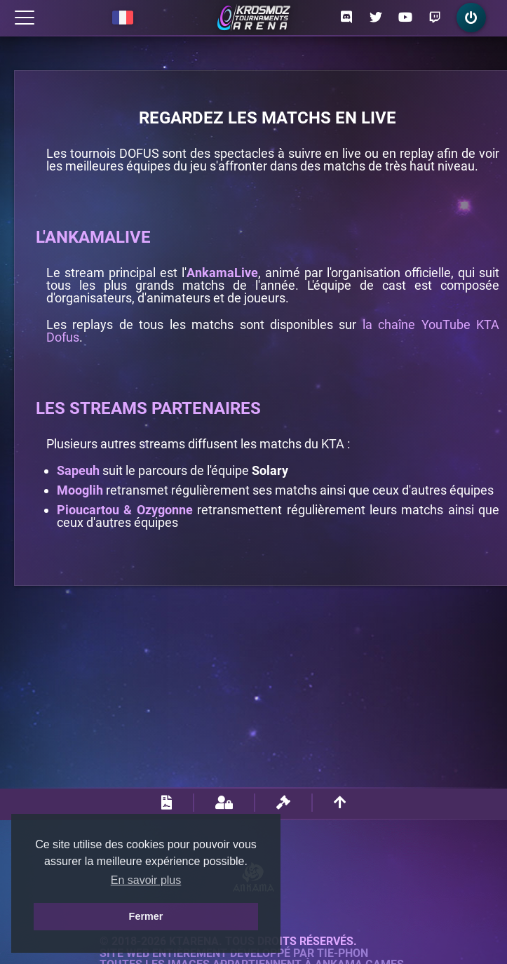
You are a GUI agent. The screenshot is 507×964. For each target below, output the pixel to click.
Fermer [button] (146, 916)
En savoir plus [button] (146, 880)
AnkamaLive (222, 272)
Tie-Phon (342, 953)
